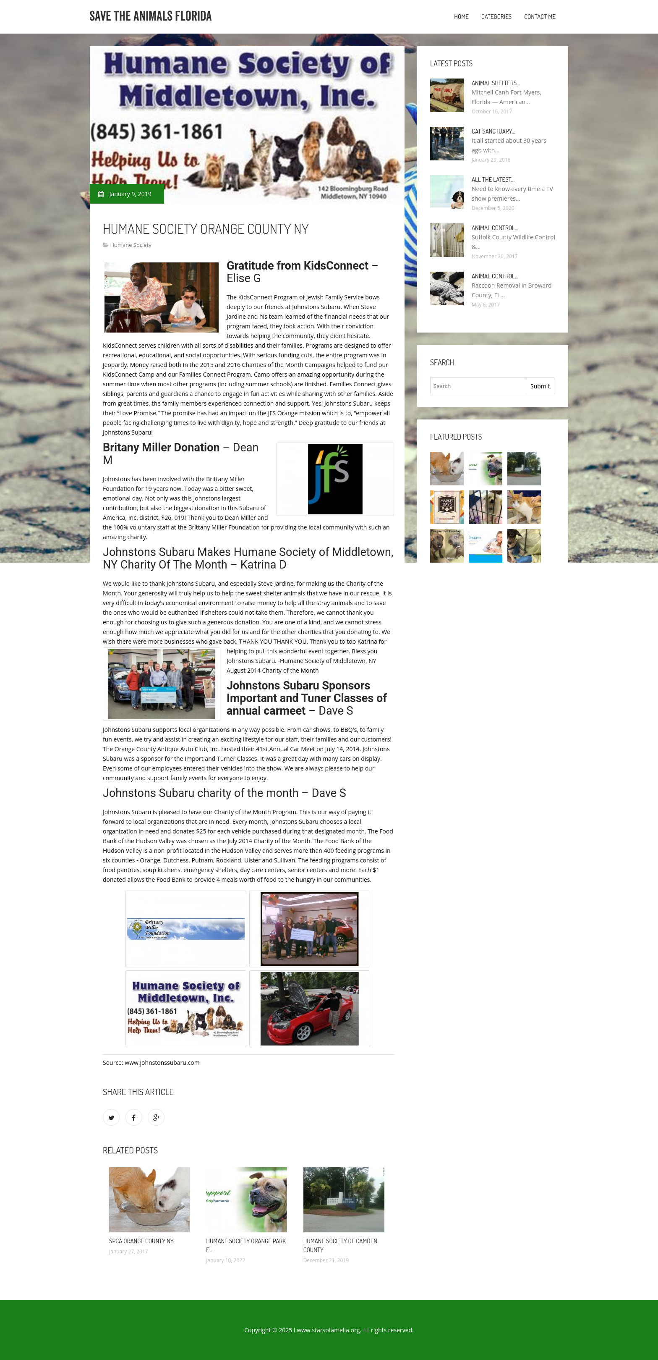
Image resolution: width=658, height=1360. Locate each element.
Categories (496, 17)
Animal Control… (495, 228)
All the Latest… (493, 179)
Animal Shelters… (496, 83)
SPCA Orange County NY (141, 1241)
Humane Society (130, 245)
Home (461, 17)
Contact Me (540, 17)
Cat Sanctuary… (493, 131)
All (366, 1330)
